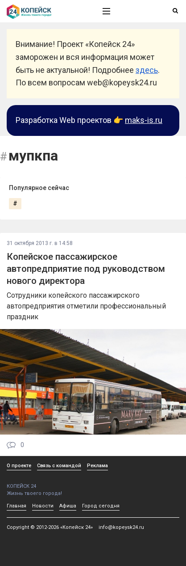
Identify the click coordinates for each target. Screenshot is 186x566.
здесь (147, 70)
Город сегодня (101, 506)
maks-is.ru (143, 120)
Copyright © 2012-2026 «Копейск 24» (50, 527)
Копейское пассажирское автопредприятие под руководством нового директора (86, 268)
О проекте (19, 466)
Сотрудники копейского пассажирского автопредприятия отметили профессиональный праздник (86, 306)
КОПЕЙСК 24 (45, 483)
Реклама (97, 466)
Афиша (67, 506)
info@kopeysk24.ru (121, 527)
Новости (43, 506)
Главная (16, 506)
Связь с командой (59, 466)
